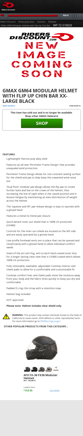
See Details (55, 390)
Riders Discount (8, 21)
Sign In (66, 15)
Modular (52, 21)
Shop (42, 123)
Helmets (41, 21)
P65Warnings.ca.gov (50, 321)
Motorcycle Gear (26, 21)
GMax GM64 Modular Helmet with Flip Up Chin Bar (25, 25)
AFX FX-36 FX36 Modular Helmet (41, 376)
